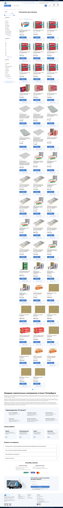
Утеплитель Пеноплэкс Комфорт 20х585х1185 (51, 357)
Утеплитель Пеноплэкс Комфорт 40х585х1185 (37, 357)
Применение (6, 17)
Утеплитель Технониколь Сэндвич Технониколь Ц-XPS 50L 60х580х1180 (24, 138)
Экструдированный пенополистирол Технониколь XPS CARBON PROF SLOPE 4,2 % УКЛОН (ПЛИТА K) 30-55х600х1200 (24, 163)
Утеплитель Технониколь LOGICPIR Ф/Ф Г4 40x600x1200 (52, 185)
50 (5, 42)
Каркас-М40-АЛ (8, 76)
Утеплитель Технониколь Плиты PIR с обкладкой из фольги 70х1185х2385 (38, 185)
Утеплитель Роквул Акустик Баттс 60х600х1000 (38, 73)
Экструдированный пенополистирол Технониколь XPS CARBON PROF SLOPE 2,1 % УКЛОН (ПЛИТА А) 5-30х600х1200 (24, 116)
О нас (28, 496)
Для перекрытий (8, 32)
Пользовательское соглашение (48, 507)
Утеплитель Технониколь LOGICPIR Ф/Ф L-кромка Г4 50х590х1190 (52, 250)
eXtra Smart (7, 70)
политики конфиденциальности (36, 489)
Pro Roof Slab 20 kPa (8, 66)
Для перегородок (8, 31)
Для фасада (7, 25)
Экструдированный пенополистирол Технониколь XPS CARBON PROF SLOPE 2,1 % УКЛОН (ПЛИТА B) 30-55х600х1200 (38, 116)
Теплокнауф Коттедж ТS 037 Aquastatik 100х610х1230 (24, 272)
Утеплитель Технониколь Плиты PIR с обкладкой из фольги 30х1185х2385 (24, 250)
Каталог (8, 9)
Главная (5, 9)
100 (5, 43)
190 (5, 52)
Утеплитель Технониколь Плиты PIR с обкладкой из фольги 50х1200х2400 (38, 250)
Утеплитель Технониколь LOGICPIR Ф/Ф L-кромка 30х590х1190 (38, 207)
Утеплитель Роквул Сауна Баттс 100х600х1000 (38, 94)
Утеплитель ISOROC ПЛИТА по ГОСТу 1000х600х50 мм (24, 336)
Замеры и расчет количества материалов (21, 498)
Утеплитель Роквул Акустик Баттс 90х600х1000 (38, 52)
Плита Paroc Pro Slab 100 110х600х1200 (51, 293)
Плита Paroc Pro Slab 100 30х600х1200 (24, 315)
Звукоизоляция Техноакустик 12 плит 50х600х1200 (23, 294)
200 (6, 55)
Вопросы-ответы (24, 0)
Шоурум (28, 0)
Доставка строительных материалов (21, 496)
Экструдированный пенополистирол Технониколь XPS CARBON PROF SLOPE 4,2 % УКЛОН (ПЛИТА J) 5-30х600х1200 (38, 139)
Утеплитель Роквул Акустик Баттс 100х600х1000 (52, 52)
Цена (5, 11)
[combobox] (54, 19)
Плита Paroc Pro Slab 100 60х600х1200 (24, 357)
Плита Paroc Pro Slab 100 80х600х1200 (38, 315)
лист (50, 118)
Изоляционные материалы (12, 9)
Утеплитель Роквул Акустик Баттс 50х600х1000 (24, 52)
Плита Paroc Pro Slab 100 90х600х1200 (24, 378)
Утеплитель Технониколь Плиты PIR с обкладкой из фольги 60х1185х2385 (52, 207)
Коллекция (6, 59)
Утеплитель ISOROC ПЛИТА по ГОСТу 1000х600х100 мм (38, 336)
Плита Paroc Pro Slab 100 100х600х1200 (38, 378)
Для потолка (7, 29)
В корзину (23, 37)
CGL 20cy (6, 69)
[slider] (4, 15)
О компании (6, 0)
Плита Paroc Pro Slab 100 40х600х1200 (51, 336)
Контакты (34, 0)
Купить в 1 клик (25, 39)
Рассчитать (40, 486)
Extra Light (7, 67)
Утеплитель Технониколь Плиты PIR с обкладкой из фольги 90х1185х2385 (24, 185)
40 (5, 49)
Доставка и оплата (15, 0)
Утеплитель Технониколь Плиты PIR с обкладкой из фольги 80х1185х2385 (38, 229)
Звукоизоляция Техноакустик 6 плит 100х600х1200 (37, 272)
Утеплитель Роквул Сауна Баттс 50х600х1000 (52, 94)
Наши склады (29, 497)
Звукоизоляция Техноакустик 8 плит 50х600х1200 (51, 272)
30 (5, 46)
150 (5, 45)
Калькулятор (10, 0)
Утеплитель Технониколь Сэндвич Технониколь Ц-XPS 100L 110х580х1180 (52, 115)
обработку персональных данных (40, 488)
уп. (22, 33)
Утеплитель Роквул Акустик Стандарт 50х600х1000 (24, 94)
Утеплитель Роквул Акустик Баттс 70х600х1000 (38, 30)
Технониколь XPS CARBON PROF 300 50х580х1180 (52, 138)
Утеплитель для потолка (20, 9)
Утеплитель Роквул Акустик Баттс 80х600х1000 (24, 73)
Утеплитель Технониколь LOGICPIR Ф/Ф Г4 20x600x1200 (24, 229)
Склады (31, 0)
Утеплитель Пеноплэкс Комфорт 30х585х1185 (37, 293)
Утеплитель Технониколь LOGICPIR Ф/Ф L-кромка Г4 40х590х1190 (38, 162)
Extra (6, 64)
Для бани (7, 28)
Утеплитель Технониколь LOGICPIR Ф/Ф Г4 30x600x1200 (52, 162)
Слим (6, 73)
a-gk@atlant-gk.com (41, 0)
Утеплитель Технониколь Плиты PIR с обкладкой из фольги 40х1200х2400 (52, 229)
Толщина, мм (6, 38)
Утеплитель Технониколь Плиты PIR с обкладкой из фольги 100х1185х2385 (24, 207)
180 (5, 53)
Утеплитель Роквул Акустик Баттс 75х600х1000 (52, 30)
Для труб (6, 22)
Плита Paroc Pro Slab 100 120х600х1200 (51, 315)
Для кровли (7, 26)
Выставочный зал (30, 498)
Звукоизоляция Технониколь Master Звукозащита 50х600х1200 (25, 31)
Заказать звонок (55, 2)
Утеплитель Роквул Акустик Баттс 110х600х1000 (52, 73)
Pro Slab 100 (7, 63)
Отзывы (20, 0)
